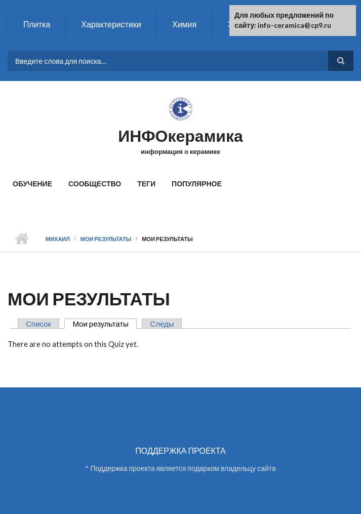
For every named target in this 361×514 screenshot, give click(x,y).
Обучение (32, 183)
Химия (184, 24)
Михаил (58, 238)
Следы (162, 323)
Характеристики (111, 24)
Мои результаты (106, 238)
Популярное (197, 183)
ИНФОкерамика (180, 135)
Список (38, 323)
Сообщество (94, 183)
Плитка (36, 24)
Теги (146, 183)
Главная (21, 239)
